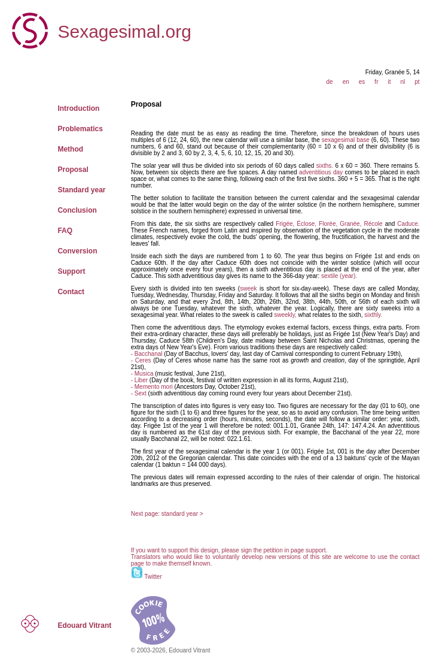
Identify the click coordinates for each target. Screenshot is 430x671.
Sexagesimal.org (124, 31)
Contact (70, 292)
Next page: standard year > (167, 513)
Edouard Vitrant (84, 625)
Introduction (78, 108)
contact (409, 557)
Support (71, 271)
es (362, 81)
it (389, 81)
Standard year (81, 190)
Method (70, 149)
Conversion (77, 251)
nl (402, 81)
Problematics (79, 129)
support (315, 550)
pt (416, 81)
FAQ (64, 230)
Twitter (152, 576)
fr (376, 81)
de (330, 81)
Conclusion (76, 210)
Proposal (72, 169)
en (346, 81)
